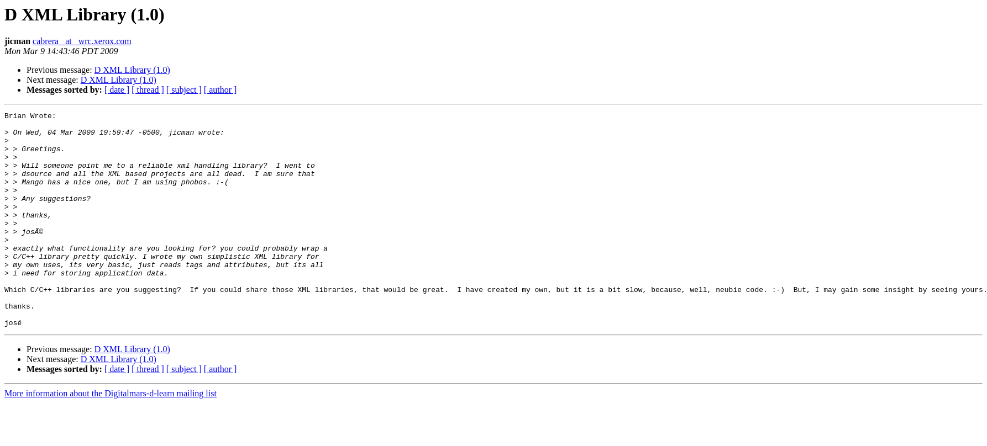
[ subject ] (184, 89)
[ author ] (220, 89)
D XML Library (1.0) (132, 70)
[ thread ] (148, 89)
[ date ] (116, 89)
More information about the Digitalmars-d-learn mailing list (110, 436)
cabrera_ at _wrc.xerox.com (82, 41)
